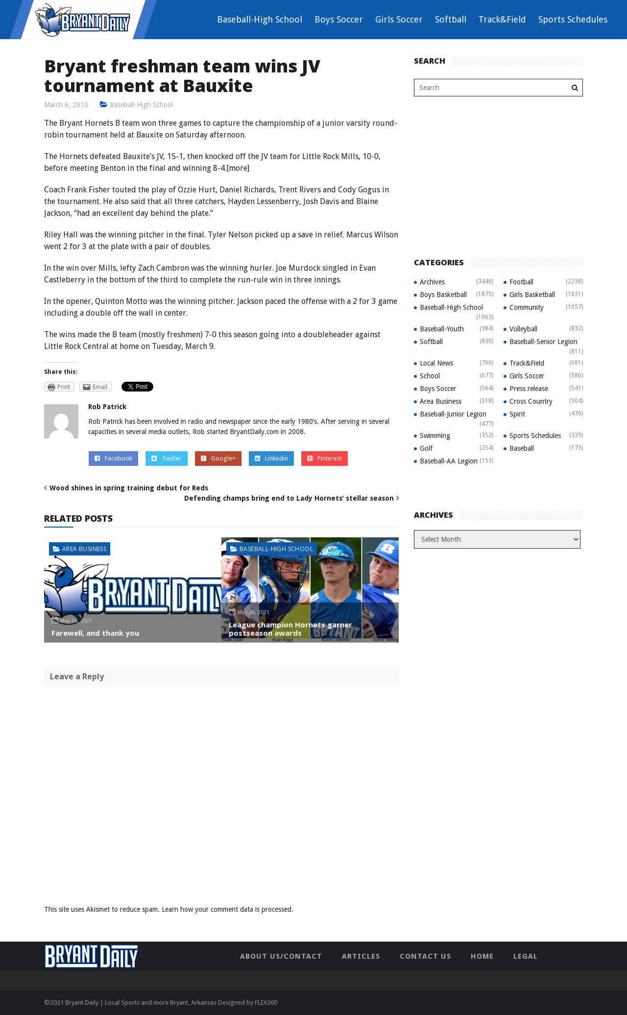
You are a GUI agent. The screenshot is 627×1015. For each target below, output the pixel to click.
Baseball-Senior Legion (543, 342)
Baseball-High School (259, 19)
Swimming (435, 435)
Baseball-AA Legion (449, 461)
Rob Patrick (107, 407)
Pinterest (324, 458)
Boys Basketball (443, 295)
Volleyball (523, 329)
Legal (525, 956)
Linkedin (271, 458)
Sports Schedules (572, 19)
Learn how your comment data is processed (226, 909)
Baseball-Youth (442, 329)
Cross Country (531, 401)
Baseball (521, 448)
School (430, 376)
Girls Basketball (532, 295)
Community (526, 307)
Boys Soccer (338, 19)
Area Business (84, 549)
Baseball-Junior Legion (453, 414)
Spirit (517, 414)
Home (482, 956)
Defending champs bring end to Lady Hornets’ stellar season (289, 498)
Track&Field (502, 19)
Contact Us (425, 956)
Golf (426, 448)
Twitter (166, 458)
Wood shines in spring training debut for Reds (128, 488)
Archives (432, 282)
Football (521, 282)
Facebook (113, 458)
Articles (361, 956)
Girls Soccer (399, 19)
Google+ (218, 458)
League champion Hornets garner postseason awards (290, 629)
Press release (528, 388)
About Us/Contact (281, 956)
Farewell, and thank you (95, 633)
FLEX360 (266, 1002)
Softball (450, 19)
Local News (436, 363)
